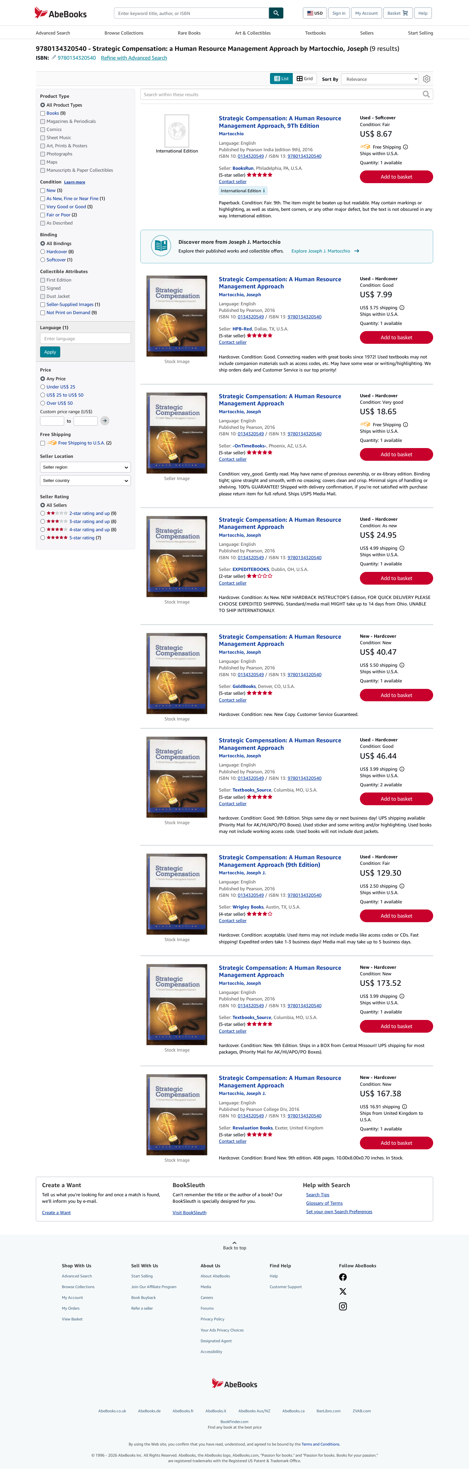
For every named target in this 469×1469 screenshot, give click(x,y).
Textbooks (315, 33)
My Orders (70, 1308)
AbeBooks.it (216, 1411)
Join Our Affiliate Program (154, 1287)
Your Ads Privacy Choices (222, 1330)
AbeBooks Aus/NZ (254, 1411)
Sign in (339, 13)
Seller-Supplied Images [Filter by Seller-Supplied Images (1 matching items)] (70, 304)
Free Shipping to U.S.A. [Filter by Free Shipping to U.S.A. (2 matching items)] (75, 443)
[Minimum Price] (52, 421)
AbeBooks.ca (293, 1411)
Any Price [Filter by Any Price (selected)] (53, 378)
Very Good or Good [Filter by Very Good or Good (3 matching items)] (66, 207)
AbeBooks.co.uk (112, 1411)
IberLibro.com (329, 1411)
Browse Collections (124, 33)
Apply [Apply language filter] (50, 352)
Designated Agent (216, 1340)
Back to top (234, 1247)
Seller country (56, 480)
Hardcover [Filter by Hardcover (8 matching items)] (57, 251)
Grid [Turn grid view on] (305, 79)
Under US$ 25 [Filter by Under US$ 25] (58, 386)
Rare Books (189, 33)
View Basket (72, 1319)
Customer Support (286, 1287)
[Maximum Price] (86, 421)
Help (423, 13)
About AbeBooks (215, 1275)
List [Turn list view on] (281, 79)
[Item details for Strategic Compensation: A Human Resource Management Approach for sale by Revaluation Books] (177, 1115)
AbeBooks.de (149, 1411)
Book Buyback (143, 1297)
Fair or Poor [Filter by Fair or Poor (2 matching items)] (58, 215)
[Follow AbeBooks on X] (343, 1292)
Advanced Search (53, 33)
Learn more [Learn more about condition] (74, 182)
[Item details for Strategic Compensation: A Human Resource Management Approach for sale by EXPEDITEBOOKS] (177, 556)
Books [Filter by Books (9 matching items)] (52, 113)
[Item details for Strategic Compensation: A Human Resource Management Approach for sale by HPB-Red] (177, 316)
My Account (366, 13)
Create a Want (56, 1212)
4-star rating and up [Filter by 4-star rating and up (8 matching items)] (81, 529)
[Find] (276, 13)
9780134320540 (77, 57)
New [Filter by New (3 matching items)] (51, 190)
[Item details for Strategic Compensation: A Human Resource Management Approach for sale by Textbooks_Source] (177, 777)
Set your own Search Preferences (339, 1211)
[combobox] (191, 13)
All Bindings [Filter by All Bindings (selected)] (56, 243)
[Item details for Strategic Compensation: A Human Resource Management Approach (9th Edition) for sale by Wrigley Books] (177, 894)
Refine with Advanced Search (134, 57)
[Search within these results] (286, 94)
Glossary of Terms (324, 1203)
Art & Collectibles (253, 33)
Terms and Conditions (320, 1444)
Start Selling (420, 33)
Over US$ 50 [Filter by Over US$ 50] (57, 403)
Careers (207, 1297)
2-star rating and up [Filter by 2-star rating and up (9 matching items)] (81, 513)
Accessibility (211, 1351)
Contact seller (233, 181)
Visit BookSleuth (189, 1212)
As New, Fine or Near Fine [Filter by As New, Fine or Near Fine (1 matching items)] (72, 198)
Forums (207, 1308)
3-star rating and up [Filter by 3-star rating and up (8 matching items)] (81, 521)
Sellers (367, 33)
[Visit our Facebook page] (343, 1278)
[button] (426, 94)
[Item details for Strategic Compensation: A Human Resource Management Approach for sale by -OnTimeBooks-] (177, 433)
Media (206, 1287)
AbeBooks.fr (183, 1411)
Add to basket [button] (396, 177)
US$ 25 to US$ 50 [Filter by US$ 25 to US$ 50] (62, 395)
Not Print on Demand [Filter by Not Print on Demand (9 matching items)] (68, 312)
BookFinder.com (235, 1424)
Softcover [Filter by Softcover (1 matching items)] (56, 259)
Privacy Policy (212, 1319)
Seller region (55, 467)
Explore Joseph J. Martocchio (326, 251)
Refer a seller (142, 1308)
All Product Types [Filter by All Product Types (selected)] (61, 105)
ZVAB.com (362, 1411)
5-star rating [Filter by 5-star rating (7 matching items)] (74, 538)
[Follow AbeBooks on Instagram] (343, 1307)
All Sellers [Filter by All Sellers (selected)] (57, 505)
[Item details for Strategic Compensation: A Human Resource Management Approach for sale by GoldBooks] (177, 673)
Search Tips (317, 1194)
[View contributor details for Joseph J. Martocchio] (242, 873)
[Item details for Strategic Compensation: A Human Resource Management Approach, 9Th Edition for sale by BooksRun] (177, 131)
